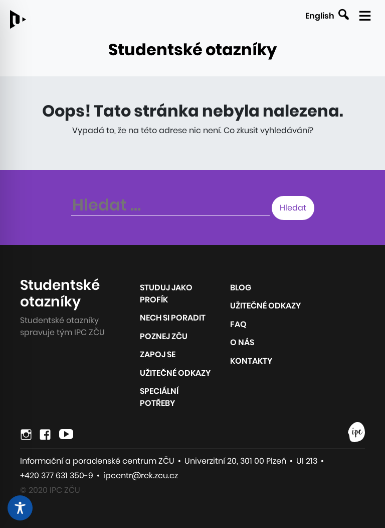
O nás (242, 342)
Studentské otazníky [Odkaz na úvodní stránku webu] (192, 49)
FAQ (238, 324)
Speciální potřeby (159, 397)
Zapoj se (157, 354)
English (319, 16)
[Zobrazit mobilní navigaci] (364, 14)
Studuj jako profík (166, 293)
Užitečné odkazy (175, 373)
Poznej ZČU (163, 336)
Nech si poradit (173, 318)
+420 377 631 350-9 (56, 475)
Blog (240, 287)
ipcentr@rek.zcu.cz (140, 475)
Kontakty (251, 361)
